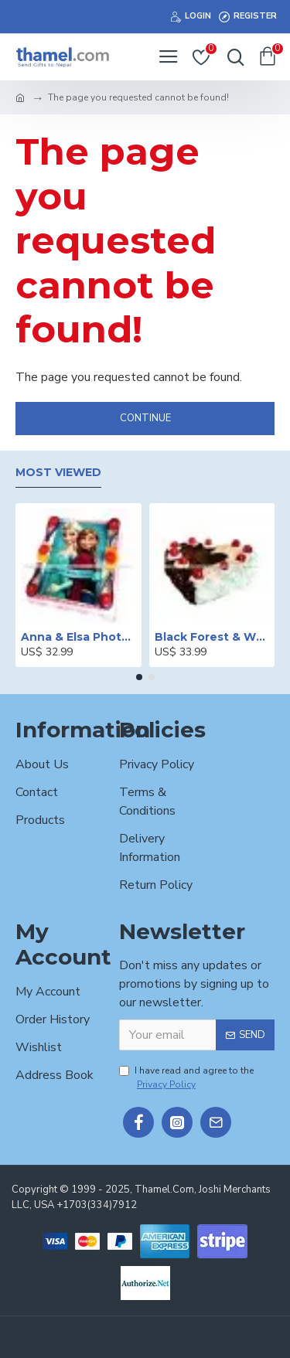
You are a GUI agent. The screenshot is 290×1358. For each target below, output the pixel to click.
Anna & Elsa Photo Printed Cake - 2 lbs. (78, 637)
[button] (139, 677)
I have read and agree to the (186, 1077)
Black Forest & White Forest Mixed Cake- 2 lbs (212, 637)
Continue (145, 418)
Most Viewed (58, 472)
